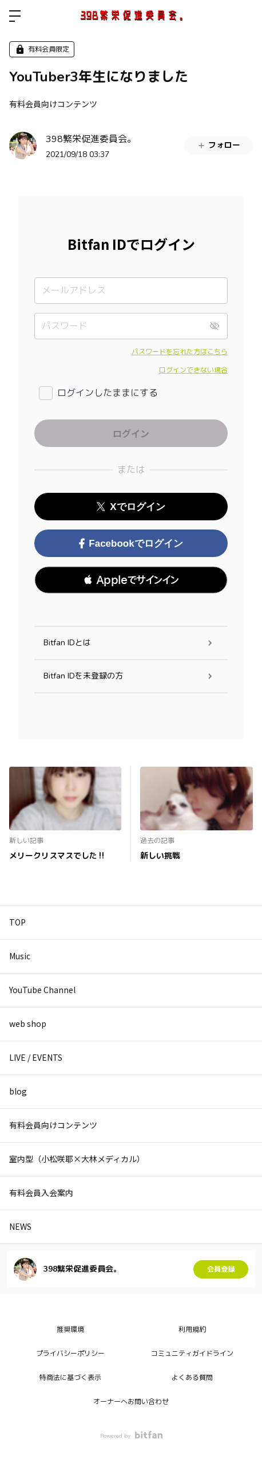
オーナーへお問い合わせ (131, 1401)
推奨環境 (70, 1329)
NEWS (20, 1226)
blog (18, 1091)
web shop (27, 1023)
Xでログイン (131, 506)
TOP (17, 922)
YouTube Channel (42, 989)
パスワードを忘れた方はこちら (180, 351)
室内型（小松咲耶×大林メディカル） (77, 1158)
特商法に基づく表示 (70, 1377)
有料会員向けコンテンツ (53, 103)
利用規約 (192, 1329)
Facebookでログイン (130, 543)
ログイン (244, 16)
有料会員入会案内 (41, 1192)
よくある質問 (192, 1377)
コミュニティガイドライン (192, 1353)
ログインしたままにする (107, 393)
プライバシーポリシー (70, 1353)
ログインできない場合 (193, 370)
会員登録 (221, 1269)
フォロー (218, 145)
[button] (131, 580)
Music (19, 956)
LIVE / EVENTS (35, 1057)
